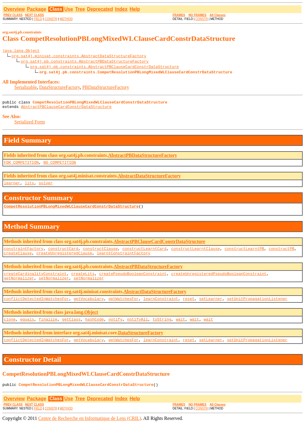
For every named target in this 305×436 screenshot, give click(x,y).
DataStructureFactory (59, 88)
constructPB (281, 254)
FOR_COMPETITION (21, 165)
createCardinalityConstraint (35, 281)
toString (161, 330)
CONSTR (51, 19)
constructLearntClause (195, 254)
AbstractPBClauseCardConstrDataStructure (66, 109)
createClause (18, 260)
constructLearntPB (244, 254)
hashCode (94, 330)
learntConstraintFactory (123, 260)
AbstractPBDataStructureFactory (142, 157)
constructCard (63, 254)
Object (91, 321)
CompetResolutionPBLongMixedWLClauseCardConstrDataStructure (71, 211)
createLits (82, 281)
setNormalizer (54, 287)
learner (12, 187)
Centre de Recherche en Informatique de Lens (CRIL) (89, 430)
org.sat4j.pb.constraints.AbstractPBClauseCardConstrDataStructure (104, 67)
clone (9, 330)
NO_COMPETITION (59, 165)
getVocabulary (89, 308)
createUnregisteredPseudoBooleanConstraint (219, 281)
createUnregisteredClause (64, 260)
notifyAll (137, 330)
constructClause (100, 254)
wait (180, 330)
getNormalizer (19, 287)
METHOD (66, 19)
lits (29, 187)
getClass (71, 330)
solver (46, 187)
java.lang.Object (21, 51)
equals (27, 330)
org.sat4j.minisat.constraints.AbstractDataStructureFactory (79, 56)
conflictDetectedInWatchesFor (36, 308)
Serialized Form (29, 124)
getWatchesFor (123, 308)
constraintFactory (23, 254)
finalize (48, 330)
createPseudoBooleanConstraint (132, 281)
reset (188, 308)
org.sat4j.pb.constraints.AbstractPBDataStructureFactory (85, 62)
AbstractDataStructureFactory (149, 179)
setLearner (210, 308)
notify (115, 330)
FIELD (38, 19)
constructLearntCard (144, 254)
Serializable (25, 88)
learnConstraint (160, 308)
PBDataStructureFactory (105, 88)
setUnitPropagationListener (257, 308)
